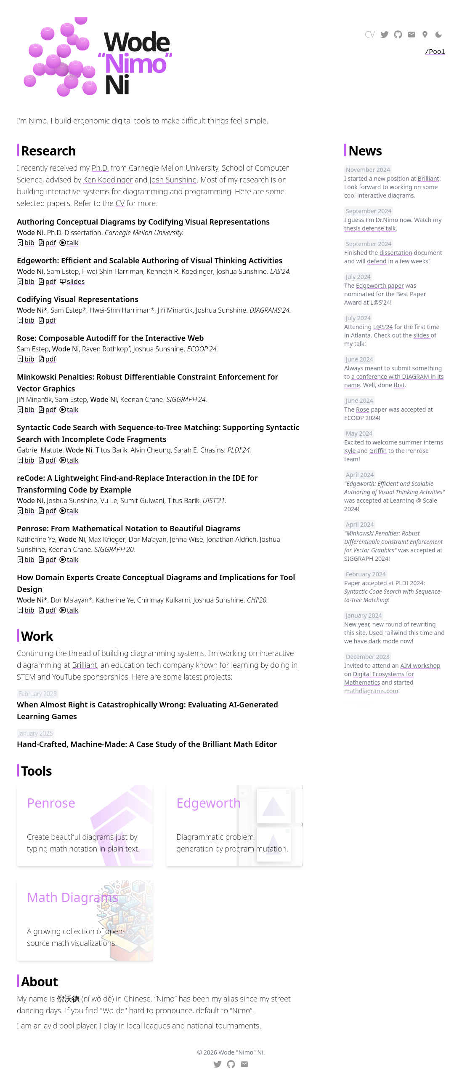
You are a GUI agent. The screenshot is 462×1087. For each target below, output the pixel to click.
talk (72, 242)
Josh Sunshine (172, 179)
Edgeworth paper (380, 285)
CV (120, 203)
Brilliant (84, 665)
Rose (362, 409)
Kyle (350, 451)
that (399, 385)
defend (376, 261)
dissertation (396, 253)
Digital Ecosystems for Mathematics (379, 678)
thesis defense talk (370, 228)
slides (76, 281)
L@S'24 (383, 327)
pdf (50, 242)
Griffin (378, 451)
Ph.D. (100, 168)
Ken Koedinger (108, 179)
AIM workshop (420, 665)
